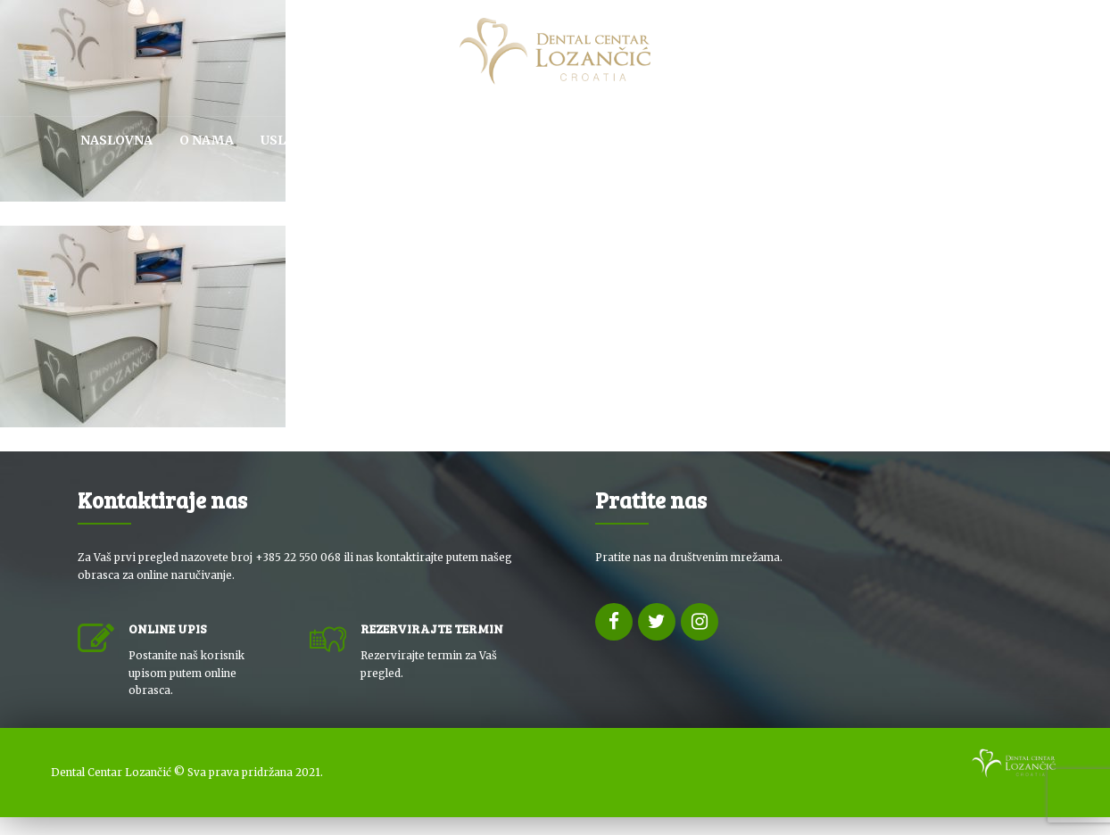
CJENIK (529, 140)
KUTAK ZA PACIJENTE (409, 140)
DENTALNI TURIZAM (784, 140)
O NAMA (206, 140)
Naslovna (116, 140)
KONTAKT (998, 140)
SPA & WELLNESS (636, 140)
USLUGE (287, 140)
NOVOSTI (908, 140)
